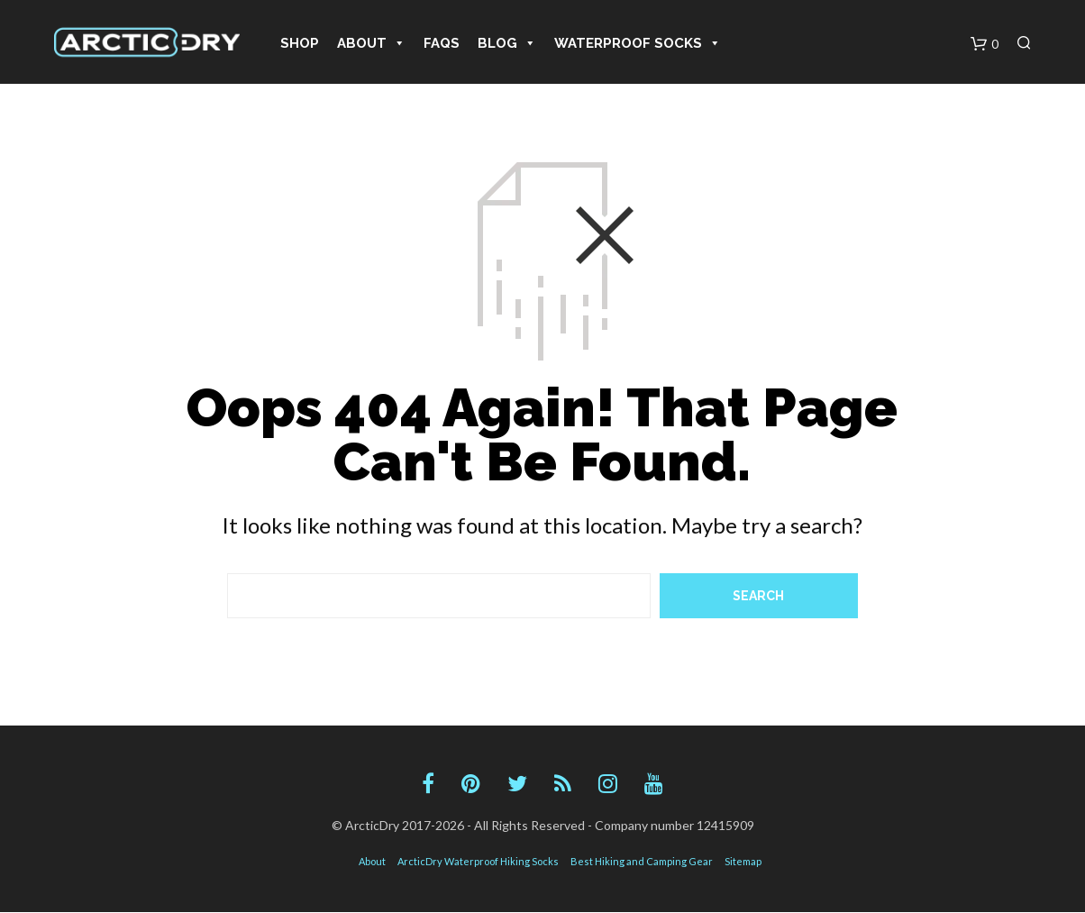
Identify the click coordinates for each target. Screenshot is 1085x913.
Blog (507, 43)
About (371, 43)
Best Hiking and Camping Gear (641, 861)
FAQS (442, 43)
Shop (299, 43)
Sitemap (743, 861)
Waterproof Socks (637, 43)
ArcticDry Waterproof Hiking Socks (478, 861)
